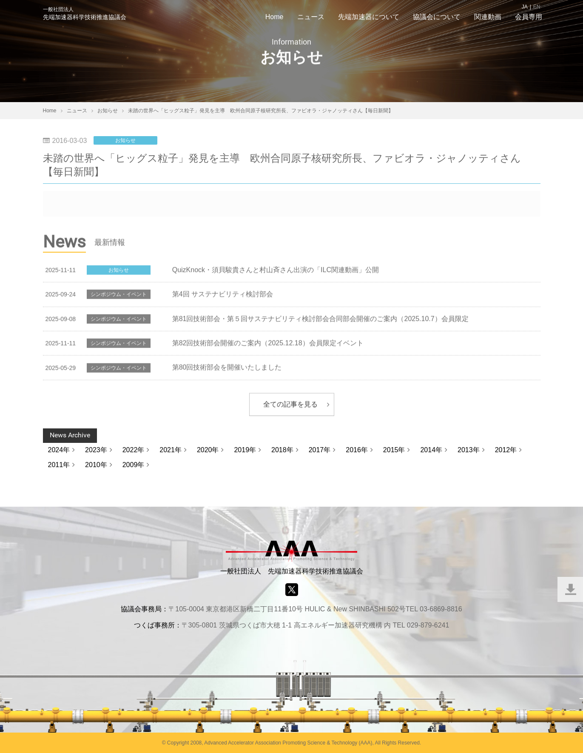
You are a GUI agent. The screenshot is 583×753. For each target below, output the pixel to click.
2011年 (59, 464)
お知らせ (125, 140)
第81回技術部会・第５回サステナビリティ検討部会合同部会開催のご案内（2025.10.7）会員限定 (320, 319)
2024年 (59, 450)
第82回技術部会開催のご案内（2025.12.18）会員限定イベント (268, 344)
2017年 (320, 450)
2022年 (133, 450)
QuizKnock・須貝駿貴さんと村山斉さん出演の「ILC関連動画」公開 (275, 270)
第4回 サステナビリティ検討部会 (222, 295)
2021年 (170, 450)
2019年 (245, 450)
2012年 (506, 450)
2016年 (357, 450)
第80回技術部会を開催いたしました (227, 368)
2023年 (96, 450)
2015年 (394, 450)
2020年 (208, 450)
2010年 (96, 464)
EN (536, 6)
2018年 (282, 450)
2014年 (431, 450)
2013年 (469, 450)
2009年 (133, 464)
